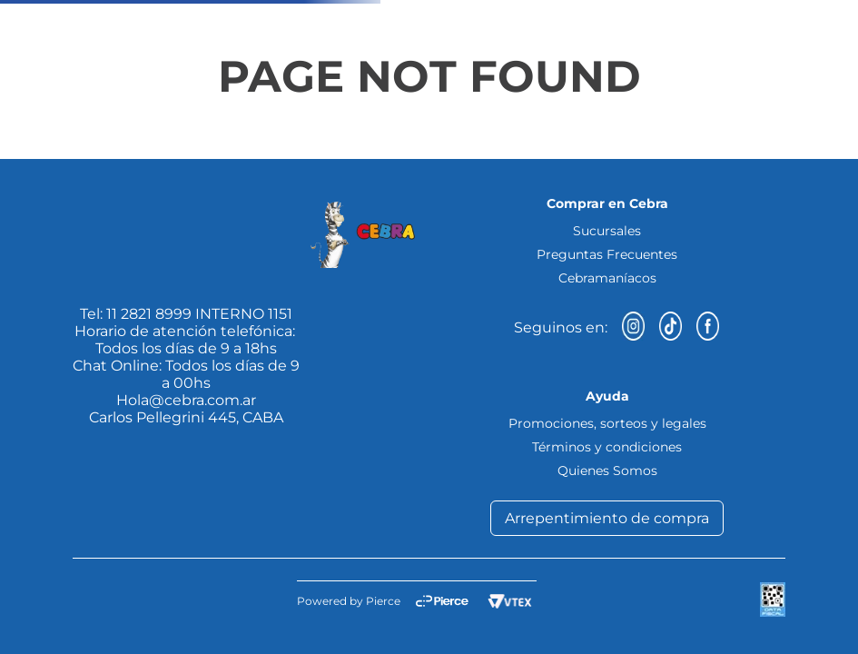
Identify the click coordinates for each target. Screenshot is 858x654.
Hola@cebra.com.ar (186, 400)
